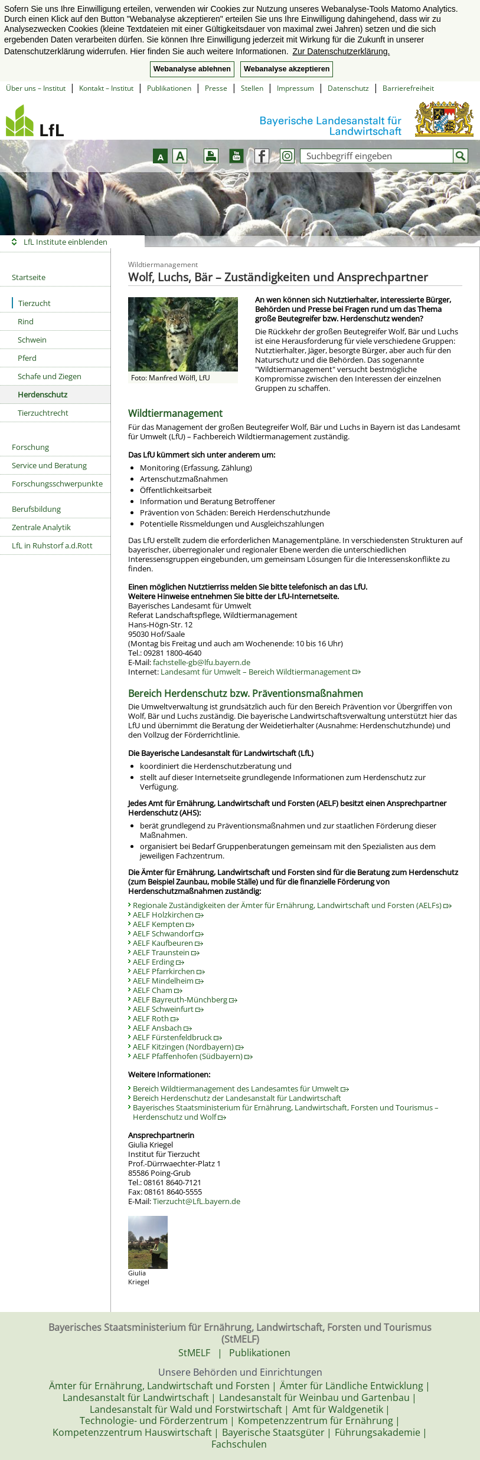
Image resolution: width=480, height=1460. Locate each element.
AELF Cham (157, 990)
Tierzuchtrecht (43, 412)
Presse (216, 88)
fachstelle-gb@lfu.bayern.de (201, 662)
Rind (26, 321)
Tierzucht (31, 302)
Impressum (295, 88)
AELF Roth (156, 1018)
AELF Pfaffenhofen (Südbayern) (193, 1056)
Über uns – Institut (36, 88)
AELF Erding (158, 961)
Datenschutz (348, 88)
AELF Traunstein (166, 952)
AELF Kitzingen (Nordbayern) (188, 1046)
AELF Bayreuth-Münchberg (185, 999)
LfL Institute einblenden (65, 241)
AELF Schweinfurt (168, 1009)
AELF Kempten (163, 924)
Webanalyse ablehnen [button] (192, 69)
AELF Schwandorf (168, 933)
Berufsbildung (36, 509)
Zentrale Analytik (41, 527)
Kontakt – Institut (106, 88)
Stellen (252, 88)
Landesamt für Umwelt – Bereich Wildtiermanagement (261, 671)
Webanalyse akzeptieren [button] (286, 69)
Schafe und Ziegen (49, 376)
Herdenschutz (42, 394)
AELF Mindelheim (168, 980)
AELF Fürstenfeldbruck (177, 1037)
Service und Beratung (49, 465)
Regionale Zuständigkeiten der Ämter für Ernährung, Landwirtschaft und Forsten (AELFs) (292, 905)
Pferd (27, 358)
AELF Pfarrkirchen (169, 971)
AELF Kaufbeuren (168, 943)
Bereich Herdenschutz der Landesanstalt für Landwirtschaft (237, 1098)
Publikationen (169, 88)
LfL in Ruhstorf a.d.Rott (52, 545)
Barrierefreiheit (408, 88)
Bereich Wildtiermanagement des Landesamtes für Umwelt (241, 1088)
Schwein (32, 339)
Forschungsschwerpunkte (57, 483)
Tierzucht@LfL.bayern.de (196, 1201)
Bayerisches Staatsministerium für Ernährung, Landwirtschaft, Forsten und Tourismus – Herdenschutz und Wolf (286, 1112)
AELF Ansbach (162, 1027)
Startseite (28, 277)
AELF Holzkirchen (168, 914)
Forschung (30, 447)
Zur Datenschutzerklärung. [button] (341, 51)
